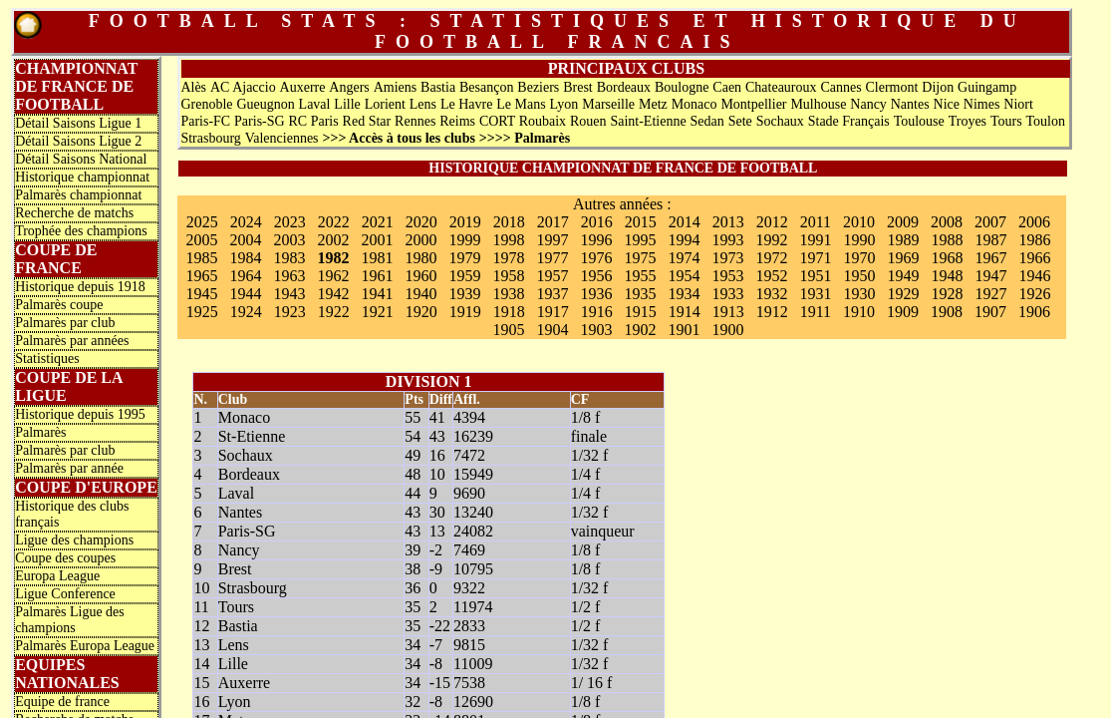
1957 (552, 275)
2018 (509, 221)
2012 (772, 221)
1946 (1034, 275)
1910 (859, 311)
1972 (771, 257)
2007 (990, 221)
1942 (333, 293)
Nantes (910, 104)
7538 (469, 682)
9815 (469, 644)
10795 (473, 568)
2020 (421, 221)
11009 (472, 663)
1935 (640, 293)
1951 (815, 275)
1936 (596, 293)
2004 (245, 239)
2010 (859, 221)
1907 (990, 311)
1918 (509, 311)
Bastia (437, 87)
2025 (202, 221)
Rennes (415, 121)
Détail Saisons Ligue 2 (78, 141)
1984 (245, 257)
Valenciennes (282, 138)
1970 (859, 257)
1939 (464, 293)
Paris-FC (205, 121)
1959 (464, 275)
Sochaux (780, 121)
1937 (552, 293)
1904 (552, 329)
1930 (859, 293)
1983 (289, 257)
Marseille (608, 104)
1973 (727, 257)
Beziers (538, 87)
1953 (727, 275)
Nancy (868, 104)
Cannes (840, 87)
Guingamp (987, 87)
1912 (772, 311)
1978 (508, 257)
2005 (201, 239)
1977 (552, 257)
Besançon (486, 87)
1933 (727, 293)
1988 (947, 239)
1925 (202, 311)
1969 (903, 257)
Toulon (1045, 121)
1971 (815, 257)
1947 (990, 275)
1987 (990, 239)
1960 (420, 275)
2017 (553, 221)
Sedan (707, 121)
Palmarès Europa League (84, 645)
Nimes (982, 104)
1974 (683, 257)
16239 (473, 436)
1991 (815, 239)
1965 (201, 275)
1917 (553, 311)
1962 (333, 275)
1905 (508, 329)
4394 (469, 417)
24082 (473, 531)
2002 (333, 239)
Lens (423, 104)
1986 (1034, 239)
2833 (469, 625)
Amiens (395, 87)
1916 (597, 311)
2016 (597, 221)
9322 (469, 587)
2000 (420, 239)
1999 (464, 239)
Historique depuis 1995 (80, 414)
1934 (683, 293)
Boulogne (681, 87)
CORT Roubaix (522, 121)
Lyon (564, 104)
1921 (378, 311)
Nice (947, 104)
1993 (727, 239)
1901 (683, 329)
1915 (641, 311)
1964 (245, 275)
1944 (245, 293)
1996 (596, 239)
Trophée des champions (80, 230)
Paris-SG (259, 121)
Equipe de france (62, 701)
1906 (1034, 311)
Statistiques (47, 358)
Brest (578, 87)
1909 (903, 311)
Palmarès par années (72, 340)
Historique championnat (82, 177)
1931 (815, 293)
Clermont (892, 87)
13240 (473, 512)
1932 (771, 293)
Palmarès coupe (59, 304)
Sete (740, 121)
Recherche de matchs (74, 212)
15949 (473, 474)
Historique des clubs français (72, 514)
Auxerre (303, 87)
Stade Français (849, 121)
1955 (640, 275)
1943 (289, 293)
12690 (473, 701)
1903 (596, 329)
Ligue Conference (65, 593)
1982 (333, 257)
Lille (347, 104)
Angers (349, 87)
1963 (289, 275)
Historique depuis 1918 (80, 286)
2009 (903, 221)
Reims (457, 121)
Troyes (967, 121)
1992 (771, 239)
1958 (508, 275)
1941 (377, 293)
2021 (378, 221)
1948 (947, 275)
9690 (469, 493)
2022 (334, 221)
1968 (947, 257)
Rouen (588, 121)
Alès (193, 87)
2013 (728, 221)
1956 (596, 275)
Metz (653, 104)
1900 (727, 329)
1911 (815, 311)
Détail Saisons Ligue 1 (78, 123)
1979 (464, 257)
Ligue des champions (74, 540)
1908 (947, 311)
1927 (990, 293)
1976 (596, 257)
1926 (1034, 293)
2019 (465, 221)
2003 (289, 239)
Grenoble (206, 104)
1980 (420, 257)
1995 (640, 239)
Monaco (694, 104)
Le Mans (520, 104)
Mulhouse (818, 104)
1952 (771, 275)
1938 (508, 293)
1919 (465, 311)
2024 (246, 221)
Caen (726, 87)
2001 (377, 239)
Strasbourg (210, 138)
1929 (903, 293)
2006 (1034, 221)
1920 (421, 311)
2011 (815, 221)
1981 (377, 257)
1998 (508, 239)
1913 (728, 311)
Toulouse (919, 121)
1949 (903, 275)
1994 (683, 239)
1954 (683, 275)
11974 (472, 606)
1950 (859, 275)
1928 (947, 293)
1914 (684, 311)
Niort (1018, 104)
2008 (947, 221)
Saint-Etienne (648, 121)
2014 (684, 221)
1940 (420, 293)
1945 (201, 293)
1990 (859, 239)
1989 (903, 239)
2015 (641, 221)
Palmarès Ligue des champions (70, 619)
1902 (640, 329)
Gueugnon (265, 104)
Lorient (385, 104)
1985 (201, 257)
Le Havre (466, 104)
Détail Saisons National (80, 159)
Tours (1006, 121)
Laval (315, 104)
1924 (246, 311)
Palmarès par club (65, 322)
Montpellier (753, 104)
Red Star (367, 121)
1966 (1034, 257)
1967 (990, 257)
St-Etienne (252, 436)
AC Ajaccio (243, 87)
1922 (334, 311)
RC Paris (314, 121)
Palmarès (40, 432)
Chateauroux (781, 87)
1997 (552, 239)
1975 (640, 257)
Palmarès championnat (78, 194)
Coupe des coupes (65, 557)
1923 (290, 311)
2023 (290, 221)
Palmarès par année (69, 468)
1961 (377, 275)
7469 (469, 549)
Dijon (938, 87)
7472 (469, 455)
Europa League (57, 575)
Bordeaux (624, 87)
